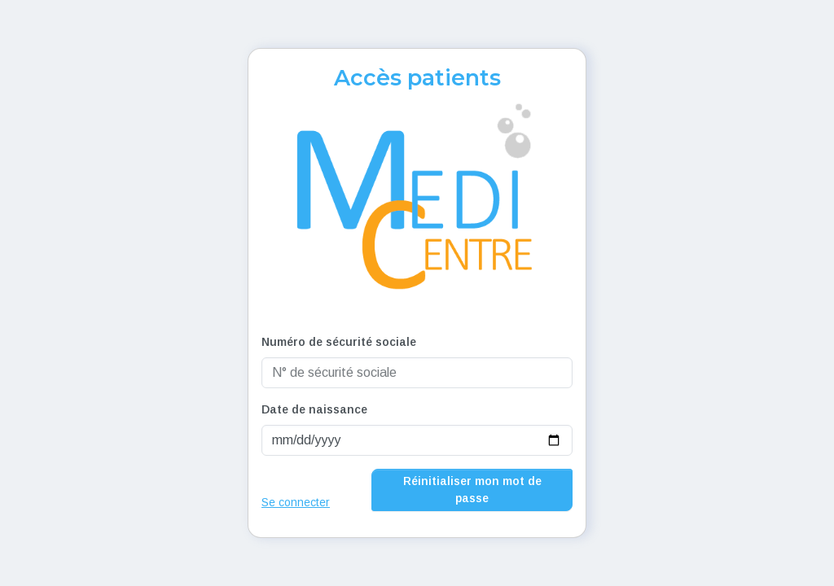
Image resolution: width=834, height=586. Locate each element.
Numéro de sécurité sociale (338, 341)
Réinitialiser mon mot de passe (472, 489)
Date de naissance (314, 409)
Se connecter (295, 502)
